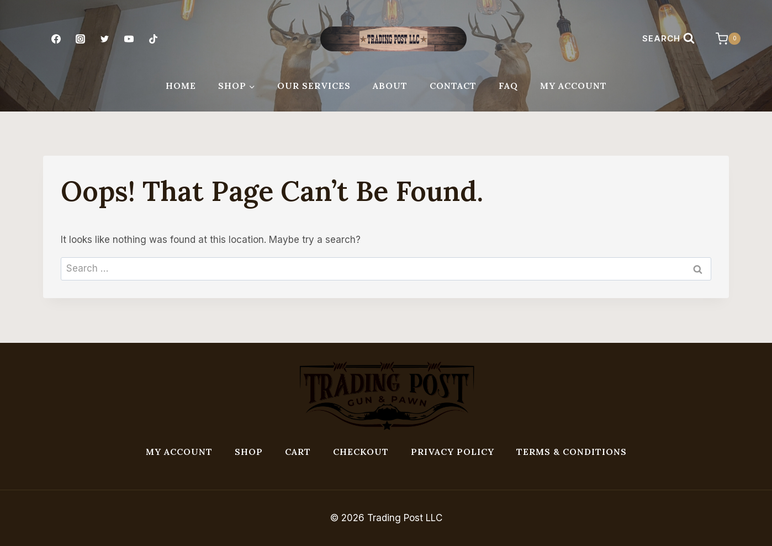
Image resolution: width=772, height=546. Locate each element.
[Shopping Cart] (723, 39)
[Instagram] (80, 38)
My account (179, 451)
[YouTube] (129, 38)
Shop (249, 451)
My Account (573, 85)
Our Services (314, 85)
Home (181, 85)
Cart (298, 451)
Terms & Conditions (571, 451)
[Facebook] (55, 38)
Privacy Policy (452, 451)
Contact (453, 85)
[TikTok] (153, 38)
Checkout (361, 451)
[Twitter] (104, 38)
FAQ (508, 85)
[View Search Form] (668, 39)
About (390, 85)
